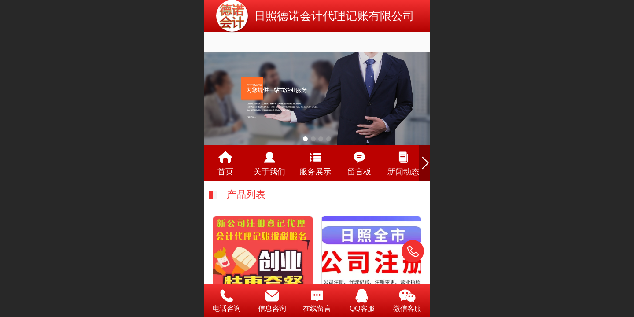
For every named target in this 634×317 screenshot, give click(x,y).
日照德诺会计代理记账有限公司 (334, 16)
